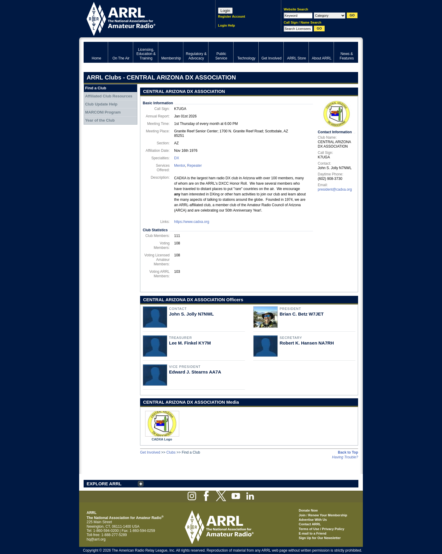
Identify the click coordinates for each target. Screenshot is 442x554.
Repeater (194, 165)
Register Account (231, 16)
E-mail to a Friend (312, 533)
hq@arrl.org (96, 539)
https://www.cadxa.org (191, 222)
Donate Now (308, 510)
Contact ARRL (310, 524)
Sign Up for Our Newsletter (320, 538)
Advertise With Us (313, 519)
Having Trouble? (345, 457)
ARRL (141, 18)
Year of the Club (100, 120)
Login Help (226, 25)
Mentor (179, 165)
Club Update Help (101, 104)
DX (176, 158)
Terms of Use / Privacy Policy (321, 529)
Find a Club (95, 88)
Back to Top (348, 452)
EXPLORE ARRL (104, 483)
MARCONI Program (103, 112)
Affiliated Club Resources (108, 96)
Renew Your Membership (327, 515)
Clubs (171, 452)
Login (225, 10)
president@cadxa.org (335, 189)
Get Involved (150, 452)
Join (302, 515)
